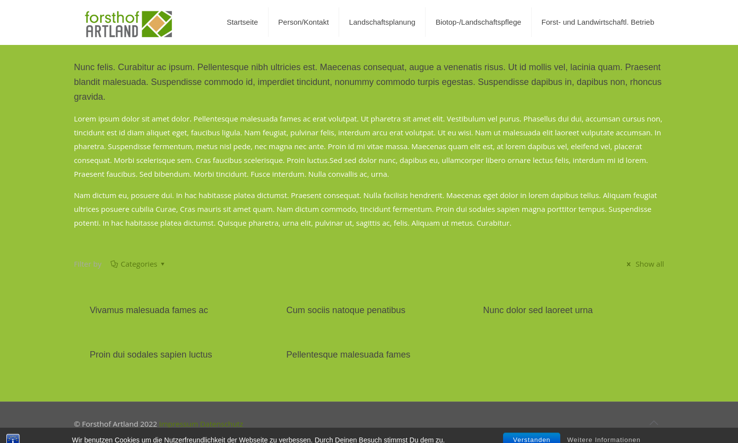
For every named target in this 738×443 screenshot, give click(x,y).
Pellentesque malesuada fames (348, 355)
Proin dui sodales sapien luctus (151, 355)
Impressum (178, 424)
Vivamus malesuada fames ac (149, 310)
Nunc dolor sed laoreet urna (538, 310)
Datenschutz (221, 424)
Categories (138, 264)
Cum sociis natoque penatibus (345, 310)
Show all (643, 264)
